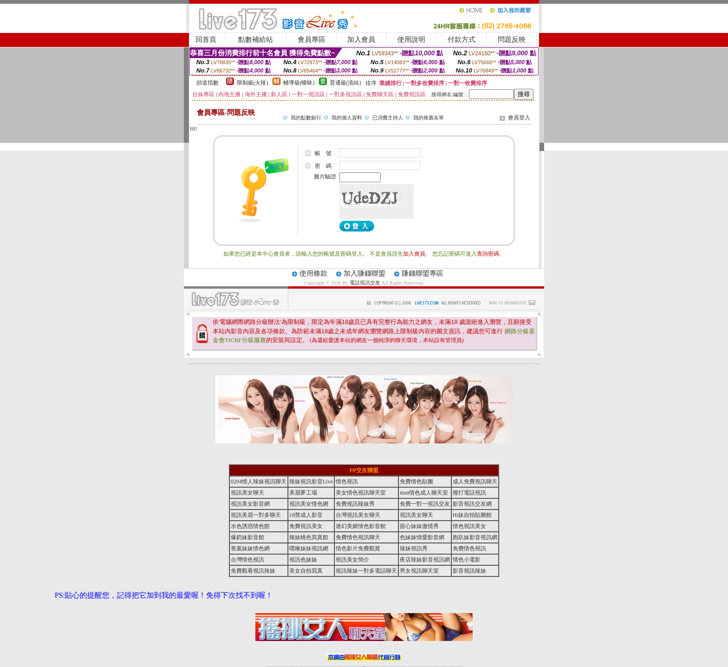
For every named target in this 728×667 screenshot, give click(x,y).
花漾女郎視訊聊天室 (435, 363)
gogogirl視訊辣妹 (224, 363)
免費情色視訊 (469, 548)
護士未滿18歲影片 (351, 363)
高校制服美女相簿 (467, 363)
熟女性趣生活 (290, 363)
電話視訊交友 (365, 282)
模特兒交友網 (402, 363)
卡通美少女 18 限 (340, 363)
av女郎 (353, 363)
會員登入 (519, 117)
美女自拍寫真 (306, 571)
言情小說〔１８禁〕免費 (533, 363)
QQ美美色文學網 (254, 363)
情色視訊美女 (469, 526)
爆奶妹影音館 (247, 537)
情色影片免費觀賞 (358, 548)
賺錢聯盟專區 (422, 273)
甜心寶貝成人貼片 (241, 363)
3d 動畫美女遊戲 (322, 363)
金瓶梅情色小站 (395, 363)
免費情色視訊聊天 (358, 537)
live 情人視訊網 (367, 363)
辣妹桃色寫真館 (308, 537)
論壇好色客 (518, 363)
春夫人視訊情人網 (431, 363)
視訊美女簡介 (352, 559)
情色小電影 (467, 559)
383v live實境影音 (384, 363)
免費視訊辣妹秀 (355, 504)
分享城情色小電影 (399, 363)
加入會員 (361, 39)
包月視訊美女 (419, 363)
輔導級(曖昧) (299, 82)
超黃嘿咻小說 (279, 363)
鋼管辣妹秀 (497, 363)
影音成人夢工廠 (220, 363)
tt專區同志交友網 (298, 363)
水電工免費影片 (413, 363)
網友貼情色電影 (427, 363)
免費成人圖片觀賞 (247, 363)
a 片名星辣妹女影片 (194, 363)
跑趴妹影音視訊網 (475, 537)
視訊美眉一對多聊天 (256, 515)
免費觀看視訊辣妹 (253, 571)
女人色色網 (444, 363)
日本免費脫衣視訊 (452, 363)
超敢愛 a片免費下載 (263, 363)
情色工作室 (282, 363)
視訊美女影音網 (250, 504)
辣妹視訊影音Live (311, 481)
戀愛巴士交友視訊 (237, 363)
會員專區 (311, 39)
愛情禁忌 (231, 363)
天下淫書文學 (244, 363)
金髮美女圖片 (515, 363)
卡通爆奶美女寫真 (360, 363)
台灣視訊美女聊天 (358, 515)
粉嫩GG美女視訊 (343, 363)
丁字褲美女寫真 (441, 363)
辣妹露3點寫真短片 (409, 363)
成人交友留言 (333, 363)
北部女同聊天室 (391, 363)
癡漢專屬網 (287, 363)
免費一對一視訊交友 (425, 504)
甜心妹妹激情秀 (419, 526)
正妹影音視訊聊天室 (448, 363)
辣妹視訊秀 (414, 548)
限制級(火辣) (252, 82)
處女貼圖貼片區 (212, 363)
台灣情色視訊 (247, 559)
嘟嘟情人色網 (266, 363)
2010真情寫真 (347, 363)
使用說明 (411, 39)
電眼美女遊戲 (336, 363)
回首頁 (205, 39)
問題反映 (512, 39)
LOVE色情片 (276, 363)
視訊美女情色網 (308, 504)
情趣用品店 (476, 363)
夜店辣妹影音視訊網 (425, 559)
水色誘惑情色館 (250, 526)
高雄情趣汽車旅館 (311, 363)
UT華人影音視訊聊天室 (198, 363)
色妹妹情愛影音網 (422, 537)
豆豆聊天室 (422, 363)
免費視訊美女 (306, 526)
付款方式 (461, 39)
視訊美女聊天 (247, 492)
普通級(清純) (345, 82)
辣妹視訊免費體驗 (460, 363)
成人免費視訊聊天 (475, 481)
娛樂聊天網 (204, 363)
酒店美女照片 (314, 363)
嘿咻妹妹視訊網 (308, 548)
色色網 (374, 363)
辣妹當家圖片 (484, 363)
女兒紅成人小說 (508, 363)
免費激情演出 (463, 363)
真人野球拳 (438, 363)
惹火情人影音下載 (364, 363)
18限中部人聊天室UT (303, 363)
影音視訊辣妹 (469, 571)
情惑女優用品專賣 (371, 363)
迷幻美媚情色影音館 (361, 526)
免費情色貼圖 (416, 481)
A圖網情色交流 (405, 363)
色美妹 (296, 363)
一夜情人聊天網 (416, 363)
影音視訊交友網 (472, 504)
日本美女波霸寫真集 (258, 363)
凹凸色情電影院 (490, 363)
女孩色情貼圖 (251, 363)
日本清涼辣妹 (474, 363)
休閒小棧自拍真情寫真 (326, 363)
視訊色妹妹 (303, 559)
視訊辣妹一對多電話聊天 (366, 571)
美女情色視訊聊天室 (361, 492)
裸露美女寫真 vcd (318, 363)
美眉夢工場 (303, 492)
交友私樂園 (274, 363)
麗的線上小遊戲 (471, 363)
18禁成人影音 (306, 515)
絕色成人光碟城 (493, 363)
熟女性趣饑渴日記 (307, 363)
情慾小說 (210, 363)
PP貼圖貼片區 (207, 363)
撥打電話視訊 (469, 492)
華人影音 (482, 363)
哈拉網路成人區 (233, 363)
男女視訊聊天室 (419, 571)
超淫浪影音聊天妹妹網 (216, 363)
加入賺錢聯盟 (364, 273)
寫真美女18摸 (520, 363)
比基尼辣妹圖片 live (270, 363)
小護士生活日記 (293, 363)
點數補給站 (255, 39)
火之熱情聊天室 (529, 363)
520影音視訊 (526, 363)
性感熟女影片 (228, 363)
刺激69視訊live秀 (380, 363)
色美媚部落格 (285, 363)
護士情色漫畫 (487, 363)
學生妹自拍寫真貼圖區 (504, 363)
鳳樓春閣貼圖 (479, 363)
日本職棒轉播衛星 (388, 363)
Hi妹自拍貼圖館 (472, 515)
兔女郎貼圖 (523, 363)
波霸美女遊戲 (376, 363)
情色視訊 (347, 481)
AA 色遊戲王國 (356, 363)
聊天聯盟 (424, 363)
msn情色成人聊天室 (424, 492)
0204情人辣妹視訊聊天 (258, 481)
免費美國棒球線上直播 (456, 363)
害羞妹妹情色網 (190, 363)
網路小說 (202, 363)
